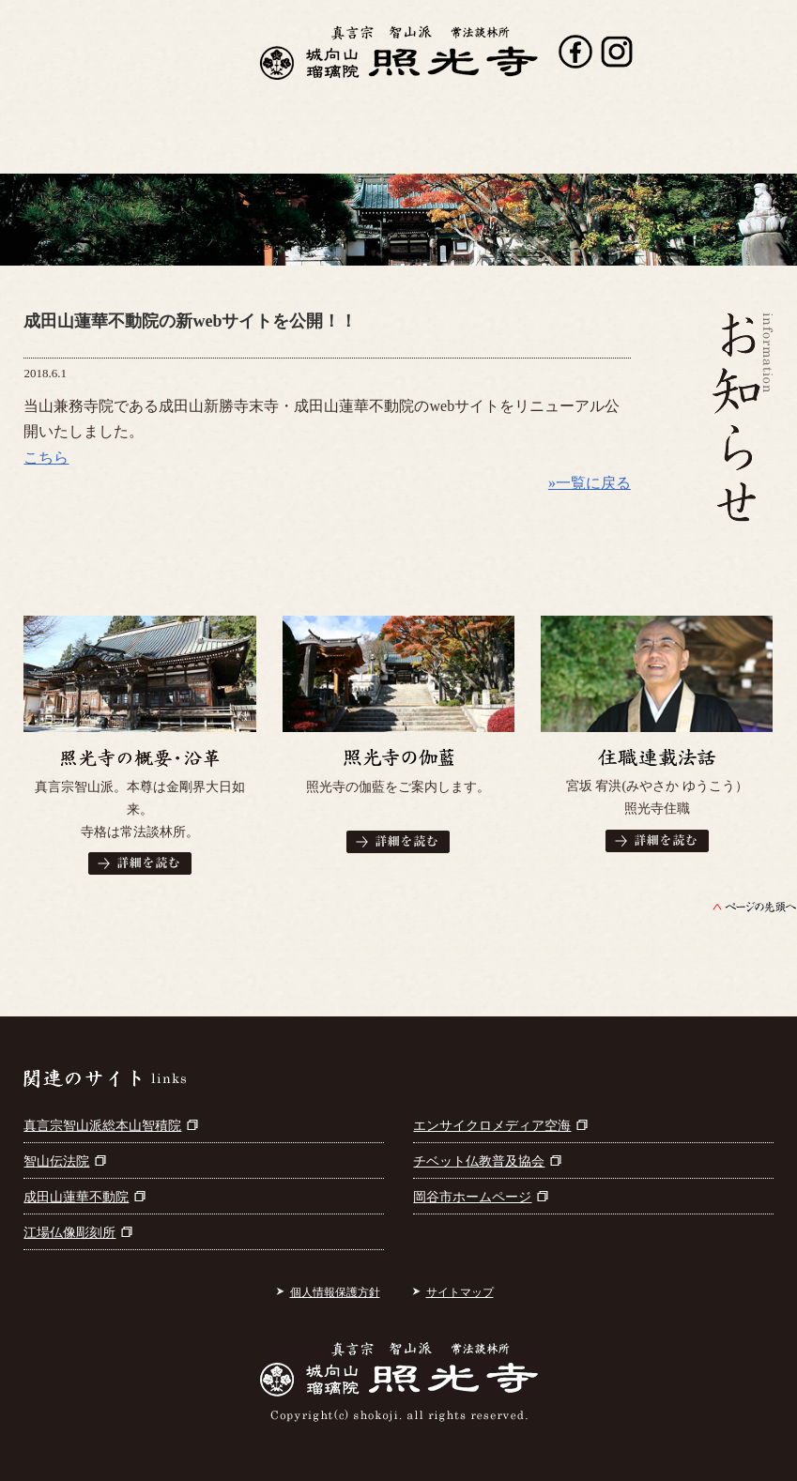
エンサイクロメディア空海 (500, 1126)
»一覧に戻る (589, 483)
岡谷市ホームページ (480, 1197)
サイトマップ (460, 1292)
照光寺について (77, 145)
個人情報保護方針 (335, 1292)
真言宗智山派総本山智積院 (110, 1126)
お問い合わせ (726, 145)
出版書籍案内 (338, 145)
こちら (46, 458)
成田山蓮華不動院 (84, 1197)
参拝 (593, 145)
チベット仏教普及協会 (487, 1161)
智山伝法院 (64, 1161)
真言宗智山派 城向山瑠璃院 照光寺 (398, 52)
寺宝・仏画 (469, 145)
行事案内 (211, 145)
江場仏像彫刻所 (77, 1233)
